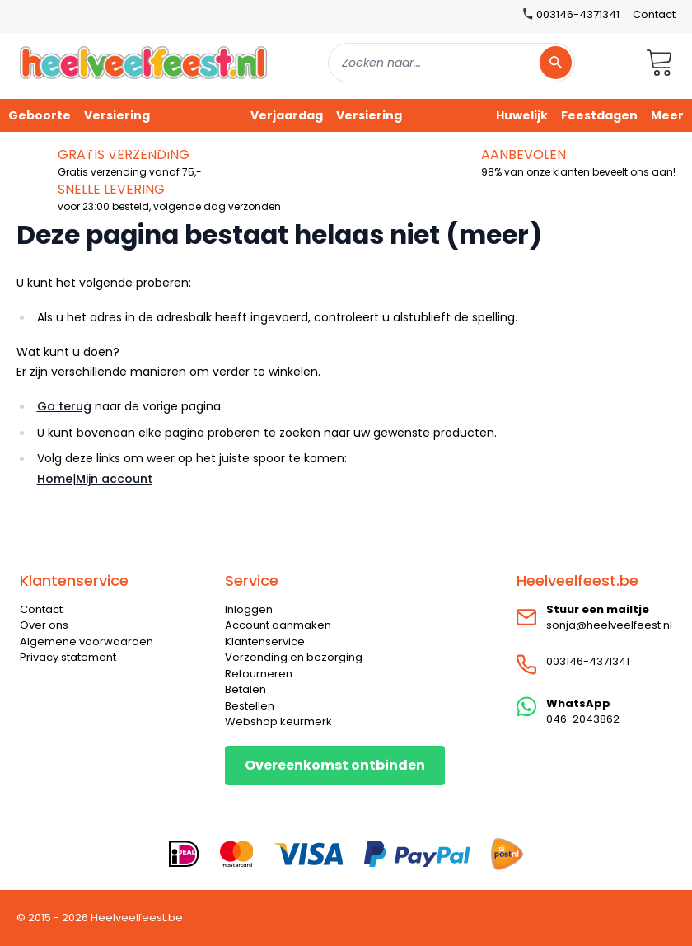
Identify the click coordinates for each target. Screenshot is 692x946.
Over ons (44, 625)
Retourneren (258, 673)
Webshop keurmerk (278, 721)
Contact (654, 14)
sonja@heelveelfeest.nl (609, 625)
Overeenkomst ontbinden (335, 765)
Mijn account (114, 479)
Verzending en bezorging (293, 657)
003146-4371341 (587, 661)
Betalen (245, 689)
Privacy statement (68, 657)
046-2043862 (583, 719)
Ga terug (64, 406)
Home (54, 479)
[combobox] (451, 62)
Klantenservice (265, 641)
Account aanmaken (278, 625)
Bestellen (249, 706)
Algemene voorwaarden (86, 641)
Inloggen (249, 609)
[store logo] (143, 62)
